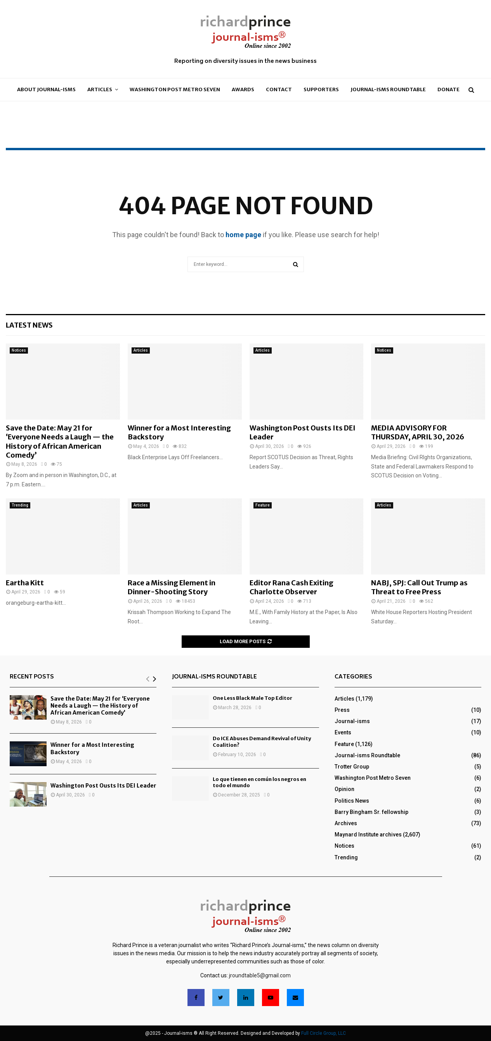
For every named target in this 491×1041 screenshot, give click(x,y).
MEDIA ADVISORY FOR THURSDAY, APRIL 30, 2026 (417, 432)
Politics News (352, 801)
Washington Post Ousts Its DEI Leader (103, 785)
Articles (99, 89)
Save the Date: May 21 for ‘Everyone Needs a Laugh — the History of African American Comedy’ (60, 441)
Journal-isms (352, 721)
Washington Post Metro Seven (175, 89)
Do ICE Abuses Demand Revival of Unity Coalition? (262, 741)
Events (343, 732)
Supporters (321, 89)
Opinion (344, 789)
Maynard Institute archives (368, 834)
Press (342, 710)
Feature (262, 505)
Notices (19, 350)
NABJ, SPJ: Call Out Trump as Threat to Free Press (419, 587)
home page (243, 235)
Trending (20, 505)
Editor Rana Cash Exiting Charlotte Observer (291, 587)
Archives (346, 823)
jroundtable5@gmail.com (260, 975)
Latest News (29, 325)
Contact (279, 89)
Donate (448, 89)
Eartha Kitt (25, 582)
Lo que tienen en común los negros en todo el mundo (259, 782)
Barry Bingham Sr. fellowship (371, 812)
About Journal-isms (46, 89)
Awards (243, 89)
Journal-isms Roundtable (388, 89)
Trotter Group (352, 766)
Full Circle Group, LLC (323, 1033)
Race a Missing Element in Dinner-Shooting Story (171, 587)
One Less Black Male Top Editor (252, 698)
